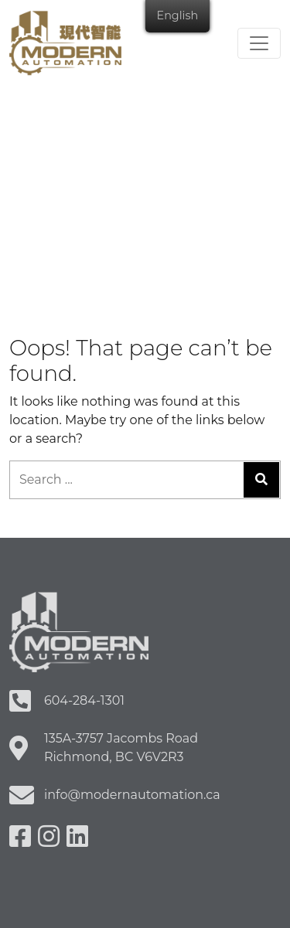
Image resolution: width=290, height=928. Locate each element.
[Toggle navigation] (259, 43)
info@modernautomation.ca (132, 794)
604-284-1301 (84, 700)
